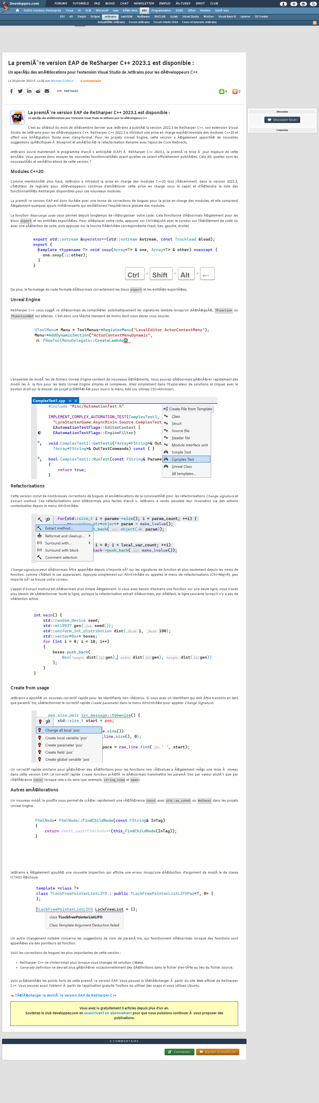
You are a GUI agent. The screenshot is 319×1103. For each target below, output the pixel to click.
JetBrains (110, 16)
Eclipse (95, 16)
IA (79, 10)
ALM (88, 10)
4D (71, 16)
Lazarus (245, 16)
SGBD (179, 10)
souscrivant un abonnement (108, 1013)
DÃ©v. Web (130, 10)
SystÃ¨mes (222, 10)
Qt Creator (261, 16)
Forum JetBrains (139, 22)
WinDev (208, 16)
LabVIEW (127, 16)
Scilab (174, 16)
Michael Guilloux (61, 81)
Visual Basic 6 (227, 16)
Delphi (82, 16)
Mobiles (205, 10)
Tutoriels (80, 4)
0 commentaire (90, 81)
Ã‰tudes (183, 4)
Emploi (165, 4)
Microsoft (102, 10)
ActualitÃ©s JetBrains (111, 22)
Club (214, 4)
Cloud (69, 10)
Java (115, 10)
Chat (124, 4)
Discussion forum (282, 120)
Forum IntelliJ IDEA (165, 22)
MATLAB (160, 16)
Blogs (110, 4)
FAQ (97, 4)
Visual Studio (190, 16)
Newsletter (143, 4)
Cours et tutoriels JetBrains (199, 22)
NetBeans (143, 16)
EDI (144, 10)
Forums (60, 4)
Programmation (161, 10)
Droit (200, 4)
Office (192, 10)
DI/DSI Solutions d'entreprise (42, 10)
